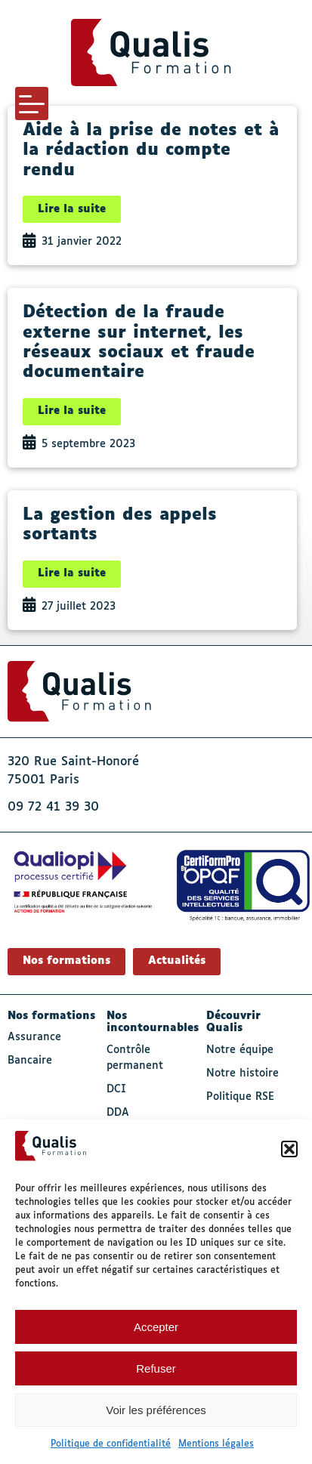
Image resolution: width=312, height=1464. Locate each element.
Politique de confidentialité (111, 1444)
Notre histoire (242, 1073)
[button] (289, 1149)
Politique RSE (240, 1097)
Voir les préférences (156, 1410)
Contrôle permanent (135, 1058)
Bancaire (30, 1060)
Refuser (156, 1368)
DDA (118, 1112)
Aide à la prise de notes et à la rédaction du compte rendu (151, 150)
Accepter (156, 1326)
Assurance (34, 1037)
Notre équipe (239, 1050)
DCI (116, 1089)
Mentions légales (216, 1444)
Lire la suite (72, 209)
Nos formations (66, 961)
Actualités (176, 961)
